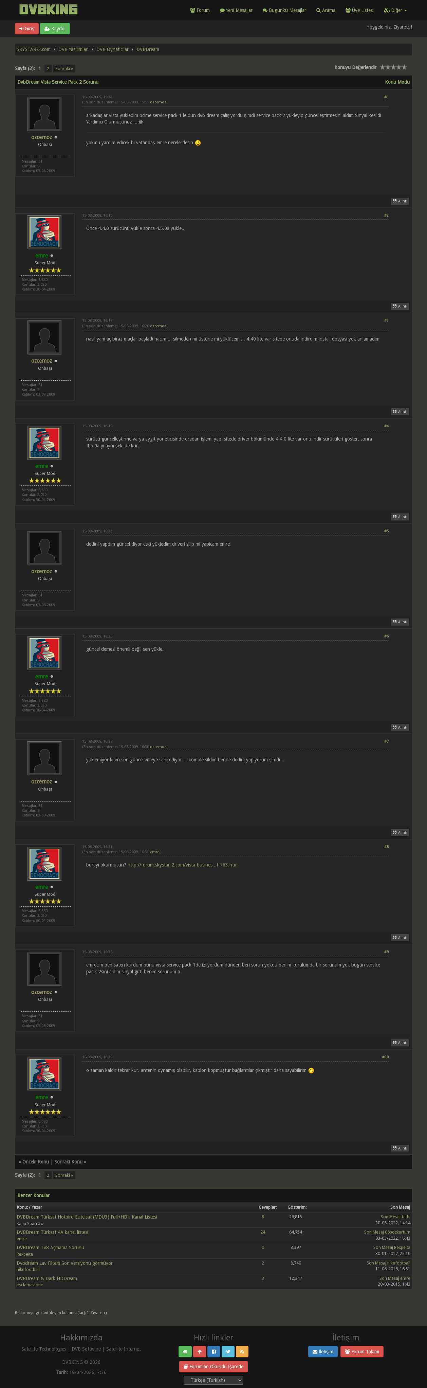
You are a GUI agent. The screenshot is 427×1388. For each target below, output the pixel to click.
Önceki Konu (35, 1161)
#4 (386, 426)
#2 (386, 215)
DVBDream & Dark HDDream (47, 1278)
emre (154, 852)
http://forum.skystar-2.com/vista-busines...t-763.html (183, 865)
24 (262, 1232)
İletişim (323, 1351)
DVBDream (147, 49)
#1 (386, 97)
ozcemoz (41, 137)
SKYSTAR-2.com (34, 49)
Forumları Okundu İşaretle (213, 1366)
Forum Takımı (362, 1351)
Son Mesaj (391, 1216)
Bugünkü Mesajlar (284, 10)
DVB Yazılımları (73, 49)
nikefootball (28, 1269)
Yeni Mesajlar (236, 10)
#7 (386, 741)
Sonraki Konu (68, 1161)
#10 (385, 1057)
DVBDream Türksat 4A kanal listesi (52, 1232)
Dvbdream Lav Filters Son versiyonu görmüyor (65, 1263)
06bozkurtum (397, 1232)
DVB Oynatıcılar (112, 49)
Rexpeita (25, 1254)
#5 (386, 531)
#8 (386, 847)
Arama (325, 10)
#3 (386, 320)
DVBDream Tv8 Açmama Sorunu (50, 1247)
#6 (386, 636)
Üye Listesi (360, 10)
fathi (406, 1216)
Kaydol (55, 28)
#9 (386, 952)
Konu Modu (397, 82)
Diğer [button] (395, 10)
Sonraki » (64, 68)
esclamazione (30, 1284)
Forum (200, 10)
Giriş (26, 28)
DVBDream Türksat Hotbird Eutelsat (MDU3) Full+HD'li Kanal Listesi (87, 1217)
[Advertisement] (235, 166)
